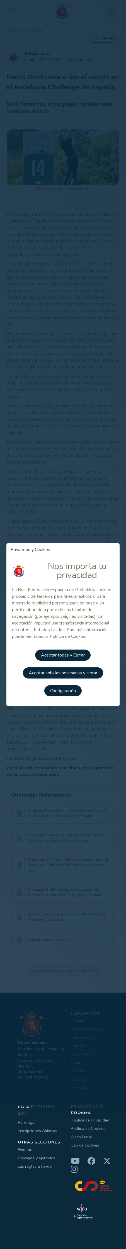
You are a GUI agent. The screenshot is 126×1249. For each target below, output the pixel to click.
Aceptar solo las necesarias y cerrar (63, 673)
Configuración (63, 691)
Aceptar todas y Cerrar (63, 655)
